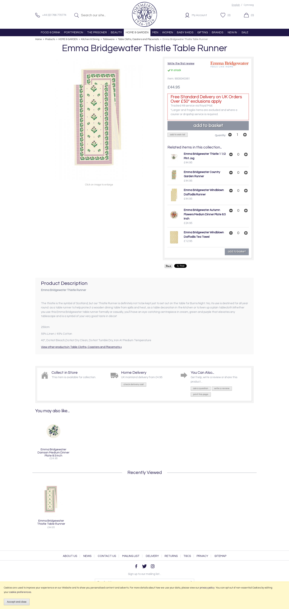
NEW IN (232, 32)
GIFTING (202, 32)
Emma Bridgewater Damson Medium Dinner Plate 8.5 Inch (53, 452)
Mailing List (131, 556)
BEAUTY (116, 32)
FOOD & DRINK (50, 32)
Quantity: (220, 135)
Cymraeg (249, 5)
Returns (171, 556)
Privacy (202, 556)
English (236, 5)
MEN (155, 32)
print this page (200, 394)
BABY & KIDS (185, 32)
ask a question (200, 388)
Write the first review (180, 63)
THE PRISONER (97, 32)
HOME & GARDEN (137, 32)
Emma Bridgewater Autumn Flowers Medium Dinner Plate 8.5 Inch (205, 214)
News (87, 556)
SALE (244, 32)
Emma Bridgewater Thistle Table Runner (51, 522)
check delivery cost (134, 384)
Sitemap (220, 556)
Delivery (152, 556)
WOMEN (167, 32)
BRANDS (217, 32)
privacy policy (207, 587)
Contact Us (107, 556)
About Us (70, 556)
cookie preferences (20, 592)
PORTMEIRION (73, 32)
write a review (221, 388)
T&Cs (187, 556)
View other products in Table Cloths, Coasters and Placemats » (81, 347)
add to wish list (177, 134)
